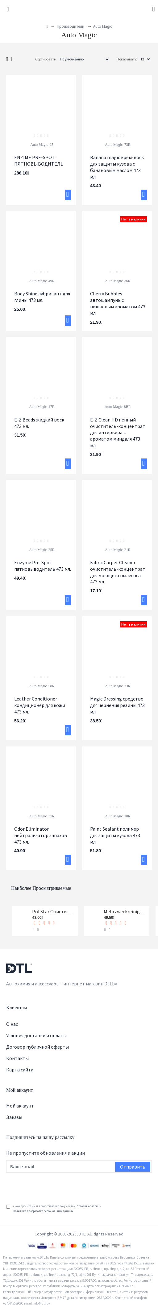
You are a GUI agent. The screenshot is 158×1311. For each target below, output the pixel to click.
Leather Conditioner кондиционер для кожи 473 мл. (39, 705)
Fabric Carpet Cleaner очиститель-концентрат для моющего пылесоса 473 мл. (117, 572)
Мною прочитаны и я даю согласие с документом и (54, 1208)
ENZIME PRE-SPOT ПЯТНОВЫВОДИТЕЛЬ (39, 160)
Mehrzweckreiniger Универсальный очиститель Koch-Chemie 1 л (125, 911)
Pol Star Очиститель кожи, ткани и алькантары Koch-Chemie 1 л (53, 911)
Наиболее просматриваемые (41, 888)
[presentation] (53, 1186)
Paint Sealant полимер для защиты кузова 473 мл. (115, 835)
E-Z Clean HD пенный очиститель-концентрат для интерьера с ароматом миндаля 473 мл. (117, 432)
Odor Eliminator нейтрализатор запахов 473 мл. (40, 835)
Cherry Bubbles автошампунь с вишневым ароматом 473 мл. (117, 303)
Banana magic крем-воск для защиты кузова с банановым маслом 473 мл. (117, 166)
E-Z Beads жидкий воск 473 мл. (39, 423)
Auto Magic (39, 144)
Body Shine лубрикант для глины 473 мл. (42, 296)
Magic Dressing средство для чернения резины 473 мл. (117, 705)
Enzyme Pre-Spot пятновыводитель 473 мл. (42, 565)
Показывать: (127, 59)
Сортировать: (45, 59)
